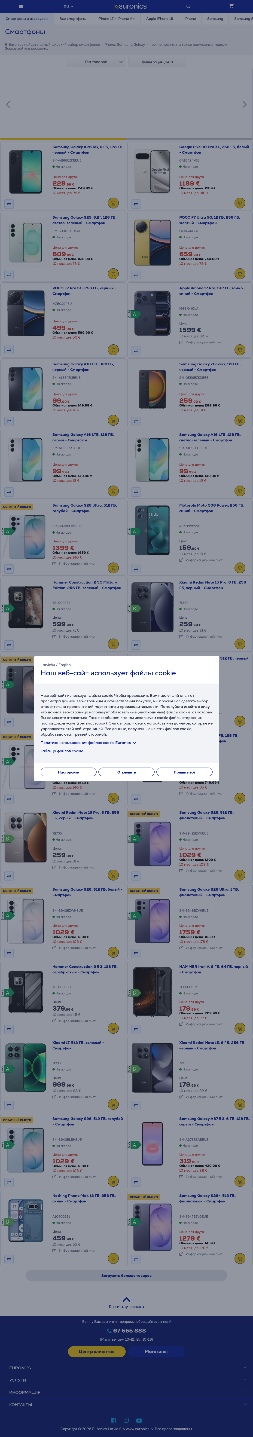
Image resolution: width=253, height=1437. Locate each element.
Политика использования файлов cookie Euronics (89, 742)
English (64, 665)
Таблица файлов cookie (62, 750)
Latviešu (48, 665)
